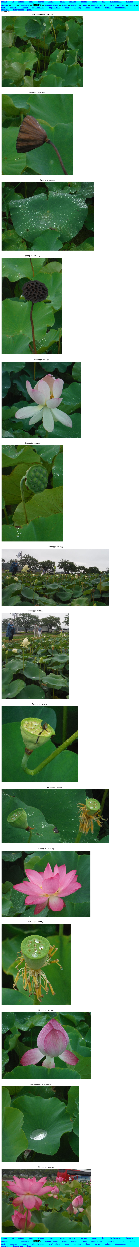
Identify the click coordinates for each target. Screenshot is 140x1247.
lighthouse (25, 5)
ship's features (54, 8)
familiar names (116, 2)
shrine (87, 8)
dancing (84, 2)
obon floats (111, 5)
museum (74, 5)
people (132, 5)
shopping (77, 8)
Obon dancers (96, 5)
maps (64, 5)
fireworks (4, 5)
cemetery (72, 2)
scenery (25, 8)
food (14, 5)
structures (5, 10)
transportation (18, 10)
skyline (97, 8)
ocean (122, 5)
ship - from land (38, 8)
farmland (129, 2)
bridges (41, 2)
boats (31, 2)
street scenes (120, 8)
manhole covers (51, 5)
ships (67, 8)
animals (4, 2)
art (13, 2)
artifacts (21, 2)
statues (108, 8)
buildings (51, 2)
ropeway (13, 8)
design (94, 2)
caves (62, 2)
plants (3, 8)
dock (103, 2)
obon (85, 5)
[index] (29, 10)
